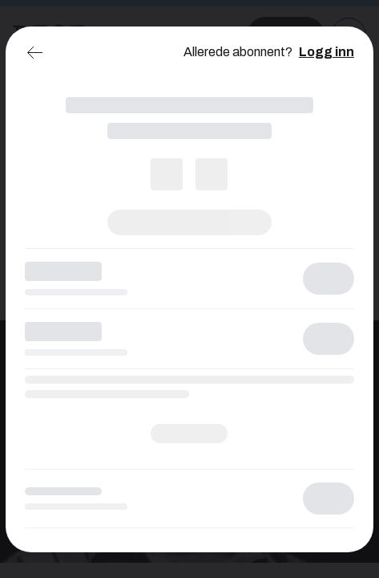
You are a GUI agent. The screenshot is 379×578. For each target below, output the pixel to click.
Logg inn (326, 52)
